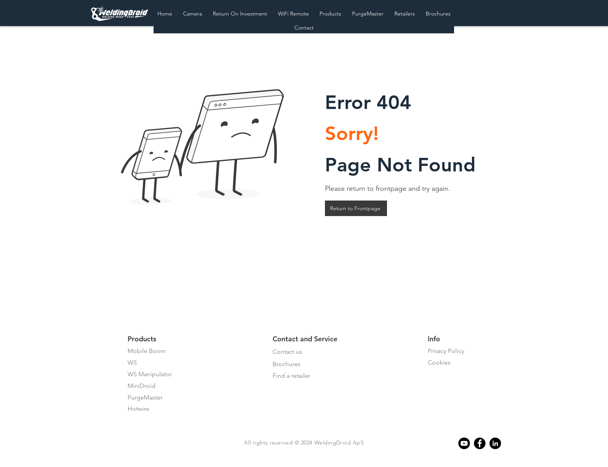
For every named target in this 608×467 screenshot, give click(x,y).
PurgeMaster (145, 397)
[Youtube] (464, 443)
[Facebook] (479, 443)
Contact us (287, 351)
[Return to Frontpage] (356, 208)
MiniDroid (141, 385)
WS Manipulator (150, 374)
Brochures (287, 364)
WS (132, 362)
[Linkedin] (495, 443)
